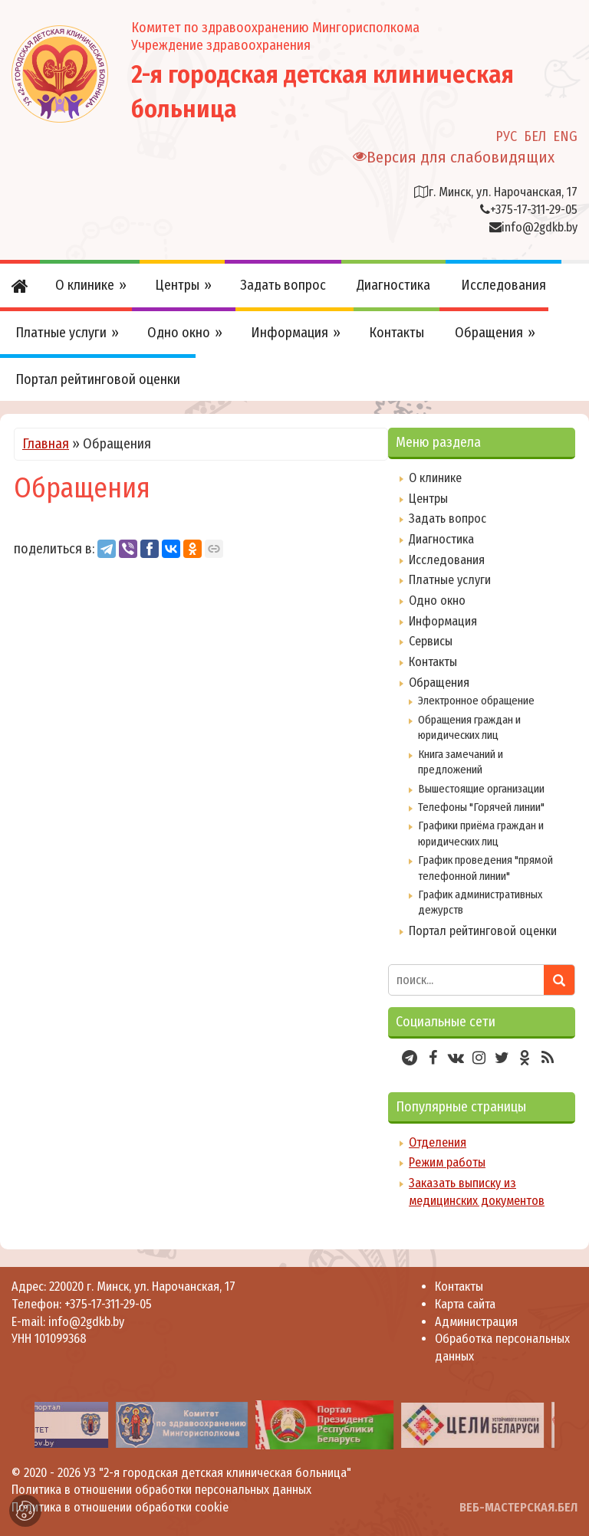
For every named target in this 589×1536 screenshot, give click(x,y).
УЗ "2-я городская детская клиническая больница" (217, 1472)
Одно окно (437, 600)
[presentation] (17, 1425)
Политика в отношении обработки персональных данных (161, 1489)
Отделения (437, 1142)
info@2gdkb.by (539, 227)
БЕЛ (535, 136)
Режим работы (447, 1162)
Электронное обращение (476, 700)
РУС (506, 136)
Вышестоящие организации (481, 789)
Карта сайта (465, 1304)
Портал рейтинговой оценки (483, 931)
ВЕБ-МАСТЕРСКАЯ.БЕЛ (518, 1507)
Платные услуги (450, 580)
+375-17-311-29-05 (533, 209)
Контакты (433, 662)
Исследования (447, 560)
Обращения (439, 682)
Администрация (476, 1321)
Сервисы (430, 641)
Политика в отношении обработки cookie (120, 1507)
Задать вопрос (447, 518)
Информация (443, 621)
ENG (565, 136)
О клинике (435, 478)
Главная (45, 443)
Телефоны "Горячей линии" (481, 807)
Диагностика (441, 539)
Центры (428, 498)
